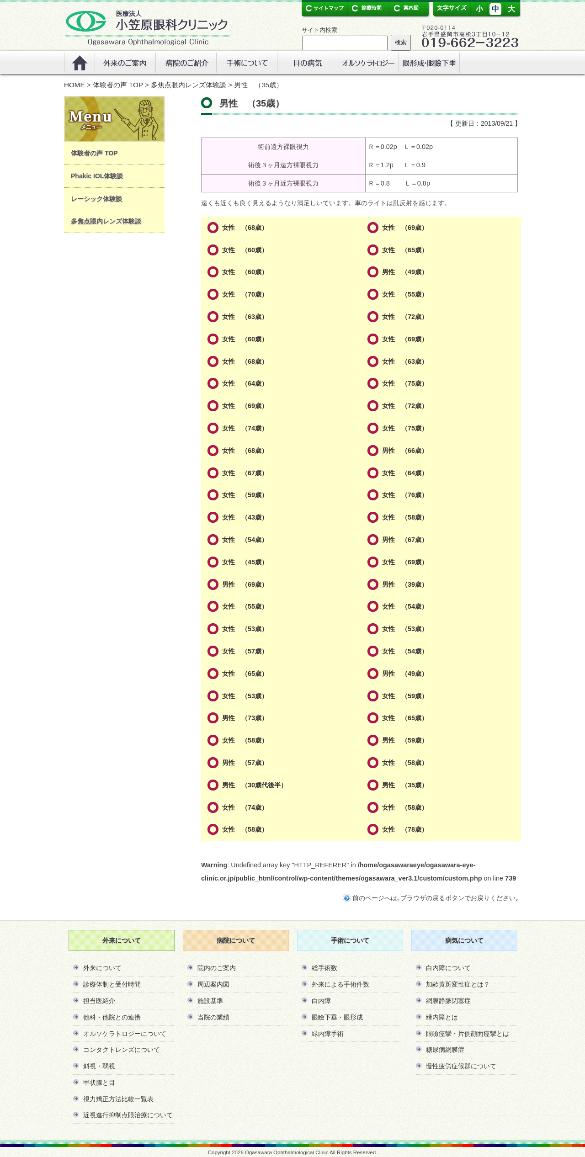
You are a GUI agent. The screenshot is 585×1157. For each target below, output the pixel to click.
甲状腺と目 (99, 1082)
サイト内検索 (319, 30)
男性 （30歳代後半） (254, 785)
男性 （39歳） (405, 584)
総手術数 (324, 967)
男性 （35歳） (405, 785)
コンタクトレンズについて (121, 1049)
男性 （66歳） (405, 450)
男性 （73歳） (245, 718)
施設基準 (210, 1000)
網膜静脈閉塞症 (448, 1000)
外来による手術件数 (340, 984)
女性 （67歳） (245, 473)
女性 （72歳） (405, 316)
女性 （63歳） (245, 316)
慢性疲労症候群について (461, 1066)
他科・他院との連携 (112, 1017)
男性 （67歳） (405, 539)
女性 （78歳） (405, 829)
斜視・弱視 (99, 1066)
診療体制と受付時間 (112, 984)
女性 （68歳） (245, 227)
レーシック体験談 (96, 198)
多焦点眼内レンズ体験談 (188, 85)
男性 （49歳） (405, 272)
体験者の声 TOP (118, 85)
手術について (246, 62)
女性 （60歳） (245, 250)
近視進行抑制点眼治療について (128, 1115)
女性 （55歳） (405, 294)
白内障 (321, 1000)
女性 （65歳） (405, 250)
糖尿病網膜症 (445, 1049)
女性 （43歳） (245, 517)
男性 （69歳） (245, 584)
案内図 (405, 8)
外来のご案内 (125, 62)
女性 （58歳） (405, 517)
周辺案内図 (213, 984)
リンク (429, 62)
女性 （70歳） (245, 294)
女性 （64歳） (245, 383)
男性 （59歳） (405, 740)
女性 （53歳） (245, 628)
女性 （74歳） (245, 428)
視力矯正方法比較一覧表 (118, 1099)
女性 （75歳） (405, 383)
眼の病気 (307, 62)
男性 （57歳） (245, 762)
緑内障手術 (328, 1033)
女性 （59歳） (245, 495)
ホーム (79, 62)
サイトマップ (324, 8)
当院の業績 (213, 1017)
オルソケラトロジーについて (124, 1033)
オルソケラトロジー (368, 62)
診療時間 (365, 8)
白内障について (448, 967)
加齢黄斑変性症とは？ (458, 984)
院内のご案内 (216, 967)
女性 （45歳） (245, 562)
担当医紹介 (99, 1000)
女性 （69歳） (405, 227)
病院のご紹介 (185, 62)
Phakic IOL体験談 (97, 176)
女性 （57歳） (245, 651)
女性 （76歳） (405, 495)
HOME (74, 85)
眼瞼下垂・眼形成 (337, 1017)
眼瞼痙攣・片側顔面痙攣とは (467, 1033)
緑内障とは (442, 1017)
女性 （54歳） (245, 539)
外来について (102, 967)
